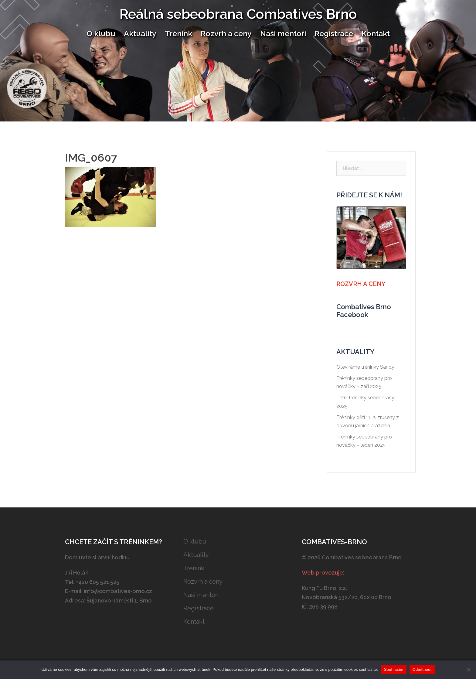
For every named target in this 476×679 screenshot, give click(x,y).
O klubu (101, 33)
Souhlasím (393, 669)
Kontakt (376, 33)
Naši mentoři (283, 33)
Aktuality (140, 33)
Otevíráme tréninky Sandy (365, 367)
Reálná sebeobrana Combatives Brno (238, 14)
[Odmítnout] (468, 670)
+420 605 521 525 (97, 582)
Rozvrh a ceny (226, 33)
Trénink (178, 33)
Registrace (333, 33)
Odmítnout (422, 669)
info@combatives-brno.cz (118, 591)
